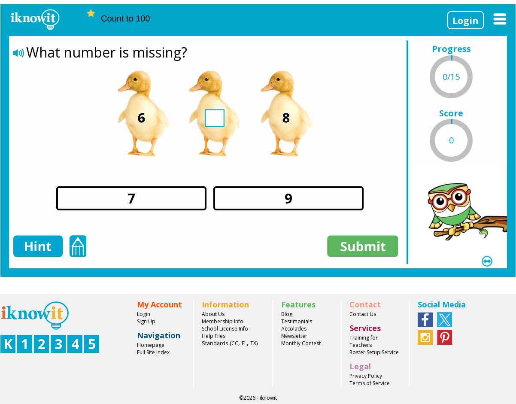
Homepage (150, 345)
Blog (286, 314)
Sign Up (146, 321)
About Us (213, 314)
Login (465, 20)
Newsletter (294, 336)
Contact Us (362, 314)
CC (234, 343)
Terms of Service (369, 383)
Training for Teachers (363, 341)
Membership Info (222, 321)
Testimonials (296, 321)
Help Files (213, 336)
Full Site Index (153, 352)
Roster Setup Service (374, 352)
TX (253, 343)
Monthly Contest (301, 343)
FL (244, 343)
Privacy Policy (365, 376)
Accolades (294, 328)
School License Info (225, 328)
